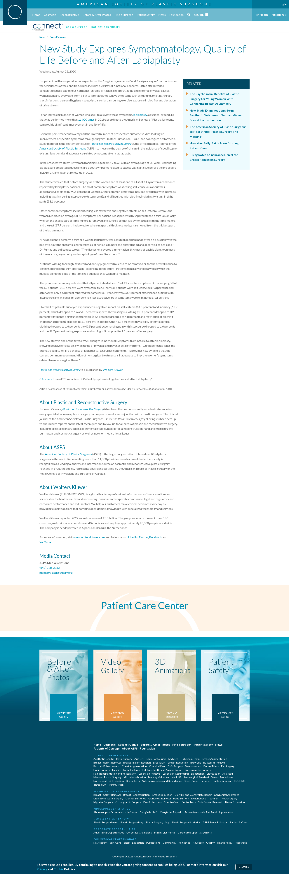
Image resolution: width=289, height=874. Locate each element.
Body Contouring (156, 758)
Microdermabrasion (135, 777)
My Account (100, 842)
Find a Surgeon (124, 14)
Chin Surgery (175, 766)
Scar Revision (171, 802)
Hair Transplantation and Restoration (114, 773)
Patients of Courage (106, 748)
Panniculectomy (152, 802)
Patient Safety (146, 14)
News (162, 14)
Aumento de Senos (126, 812)
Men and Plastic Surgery (107, 777)
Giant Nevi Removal (159, 798)
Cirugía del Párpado (171, 812)
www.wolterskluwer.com (89, 537)
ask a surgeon (77, 26)
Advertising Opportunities (108, 832)
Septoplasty (189, 802)
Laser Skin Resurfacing (176, 773)
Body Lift (173, 758)
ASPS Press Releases (215, 822)
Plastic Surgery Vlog (157, 822)
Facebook (155, 537)
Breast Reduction (178, 762)
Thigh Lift (239, 780)
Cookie (58, 869)
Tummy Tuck (116, 784)
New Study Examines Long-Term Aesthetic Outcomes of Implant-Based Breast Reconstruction (216, 115)
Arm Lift (139, 758)
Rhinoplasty (133, 780)
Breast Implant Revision (137, 762)
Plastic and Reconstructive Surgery (59, 369)
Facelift (116, 769)
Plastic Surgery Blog (131, 822)
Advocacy (198, 842)
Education (138, 842)
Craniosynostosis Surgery (108, 798)
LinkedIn (132, 537)
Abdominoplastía (103, 812)
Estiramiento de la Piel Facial (201, 812)
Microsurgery (229, 798)
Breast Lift (159, 762)
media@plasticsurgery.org (56, 572)
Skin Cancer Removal (210, 802)
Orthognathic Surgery (128, 802)
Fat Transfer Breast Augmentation (162, 769)
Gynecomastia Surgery (198, 769)
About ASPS (129, 748)
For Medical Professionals (271, 14)
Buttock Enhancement (106, 766)
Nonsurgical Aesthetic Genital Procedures (208, 777)
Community (169, 842)
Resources (241, 842)
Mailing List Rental (164, 832)
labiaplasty (140, 114)
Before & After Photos (97, 14)
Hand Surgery (181, 798)
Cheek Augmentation (134, 766)
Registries (184, 842)
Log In (283, 4)
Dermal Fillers (211, 766)
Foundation (176, 14)
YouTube (45, 542)
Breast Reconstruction (136, 794)
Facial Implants (131, 769)
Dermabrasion (193, 766)
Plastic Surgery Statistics (185, 822)
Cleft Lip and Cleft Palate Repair (193, 794)
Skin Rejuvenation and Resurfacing (162, 780)
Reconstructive (69, 14)
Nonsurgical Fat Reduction (108, 780)
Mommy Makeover (158, 777)
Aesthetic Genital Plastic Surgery (112, 758)
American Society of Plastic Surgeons (144, 4)
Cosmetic (50, 14)
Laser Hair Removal (149, 773)
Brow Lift (195, 762)
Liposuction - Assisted (220, 773)
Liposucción (226, 812)
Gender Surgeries (136, 798)
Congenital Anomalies (226, 794)
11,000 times (86, 119)
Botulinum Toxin (190, 758)
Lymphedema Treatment (205, 798)
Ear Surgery (227, 766)
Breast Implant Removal (107, 762)
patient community (105, 26)
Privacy (42, 869)
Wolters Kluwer (113, 369)
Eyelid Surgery (101, 769)
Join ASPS (115, 842)
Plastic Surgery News (105, 822)
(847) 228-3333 (49, 567)
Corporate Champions (139, 832)
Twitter (143, 537)
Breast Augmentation (214, 758)
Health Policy (224, 842)
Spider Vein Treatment (197, 780)
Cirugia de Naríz (149, 812)
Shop (127, 842)
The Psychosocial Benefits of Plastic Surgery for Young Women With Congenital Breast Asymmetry (214, 98)
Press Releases (58, 37)
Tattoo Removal (222, 780)
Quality (210, 842)
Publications (153, 842)
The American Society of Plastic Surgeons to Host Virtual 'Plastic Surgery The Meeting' (218, 131)
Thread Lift (99, 784)
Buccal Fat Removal (214, 762)
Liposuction (198, 773)
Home (36, 14)
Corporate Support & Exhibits (195, 832)
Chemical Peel (157, 766)
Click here (45, 379)
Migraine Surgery (103, 802)
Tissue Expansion (234, 802)
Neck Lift (177, 777)
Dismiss (243, 867)
